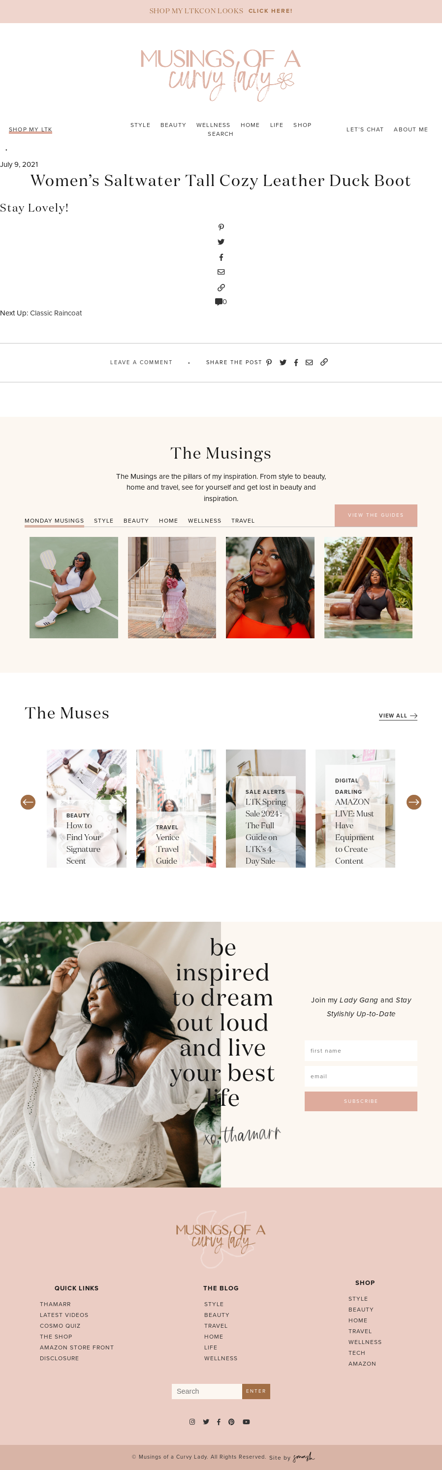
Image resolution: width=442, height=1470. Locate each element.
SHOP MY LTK (30, 129)
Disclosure (59, 1358)
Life (277, 125)
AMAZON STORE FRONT (77, 1347)
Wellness (213, 125)
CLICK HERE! (271, 11)
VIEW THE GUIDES (376, 515)
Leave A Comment (141, 362)
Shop (302, 125)
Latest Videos (64, 1315)
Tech (357, 1352)
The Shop (56, 1336)
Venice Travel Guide (167, 850)
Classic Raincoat (56, 313)
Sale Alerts (265, 792)
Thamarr (55, 1304)
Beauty (173, 125)
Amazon (362, 1363)
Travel (167, 827)
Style (140, 125)
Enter (256, 1391)
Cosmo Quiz (60, 1325)
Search (221, 133)
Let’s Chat (365, 129)
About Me (411, 129)
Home (250, 125)
